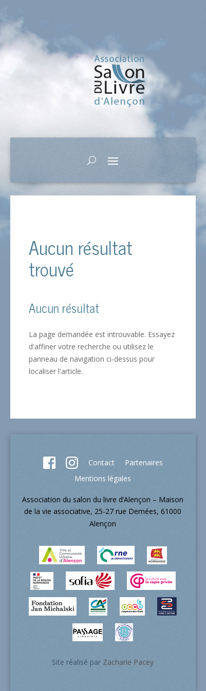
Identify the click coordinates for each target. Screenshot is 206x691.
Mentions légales (102, 478)
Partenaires (144, 462)
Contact (101, 462)
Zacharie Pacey (128, 662)
